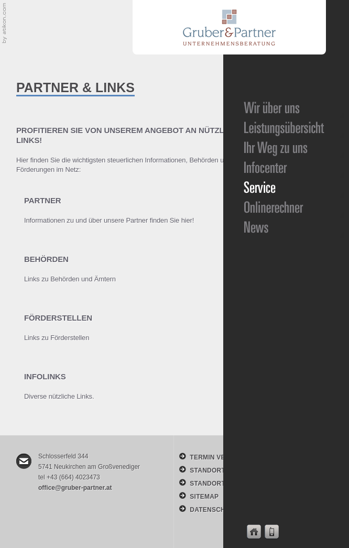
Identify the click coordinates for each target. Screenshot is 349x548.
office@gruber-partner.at (75, 487)
